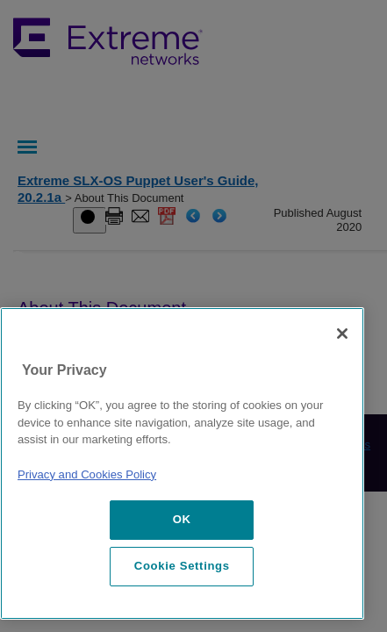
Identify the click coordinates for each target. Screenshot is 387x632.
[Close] (342, 333)
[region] (182, 463)
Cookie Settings (182, 565)
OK (182, 519)
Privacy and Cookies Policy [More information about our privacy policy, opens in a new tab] (87, 474)
